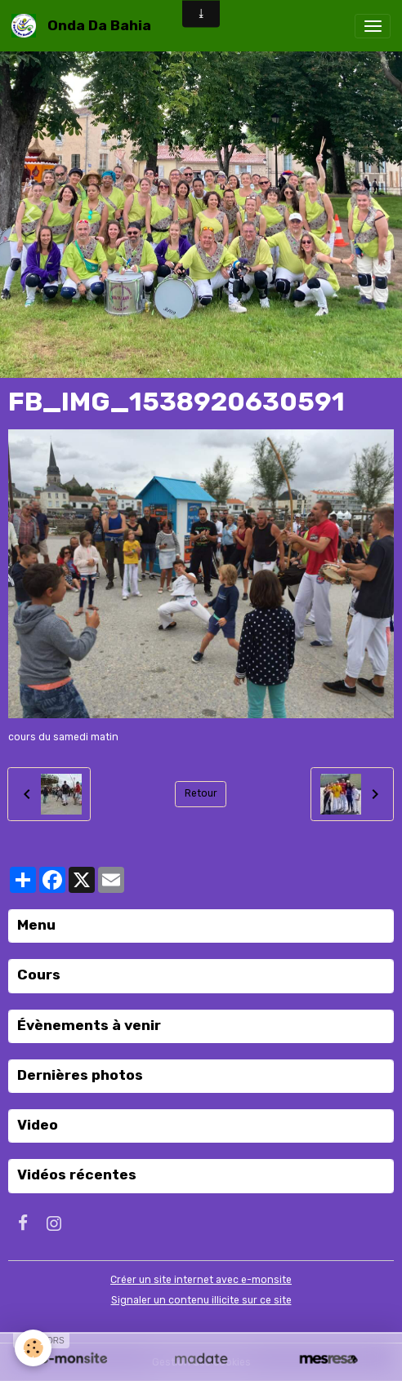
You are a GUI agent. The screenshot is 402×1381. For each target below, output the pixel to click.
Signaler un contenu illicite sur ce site (201, 1300)
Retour (201, 793)
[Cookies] (33, 1348)
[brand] (84, 25)
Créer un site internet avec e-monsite (201, 1280)
